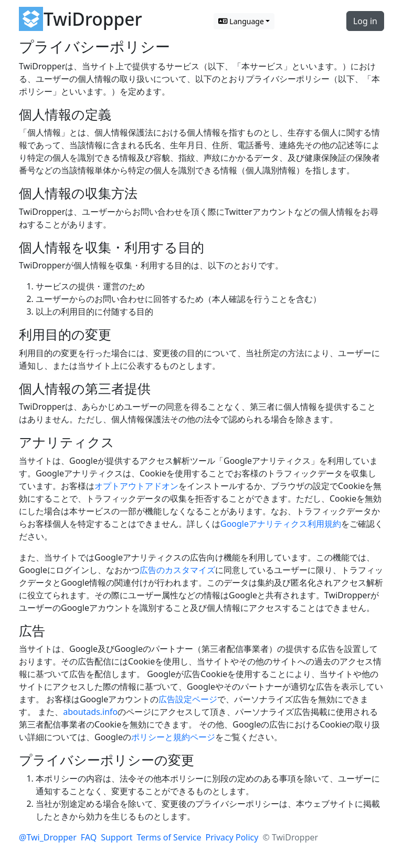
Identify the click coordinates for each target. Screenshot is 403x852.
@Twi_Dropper (48, 837)
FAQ (89, 837)
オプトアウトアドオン (136, 486)
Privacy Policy (231, 837)
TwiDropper (93, 19)
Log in (365, 21)
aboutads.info (90, 712)
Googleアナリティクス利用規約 (280, 523)
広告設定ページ (187, 699)
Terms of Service (169, 837)
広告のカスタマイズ (177, 570)
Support (116, 837)
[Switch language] (244, 21)
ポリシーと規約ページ (173, 737)
